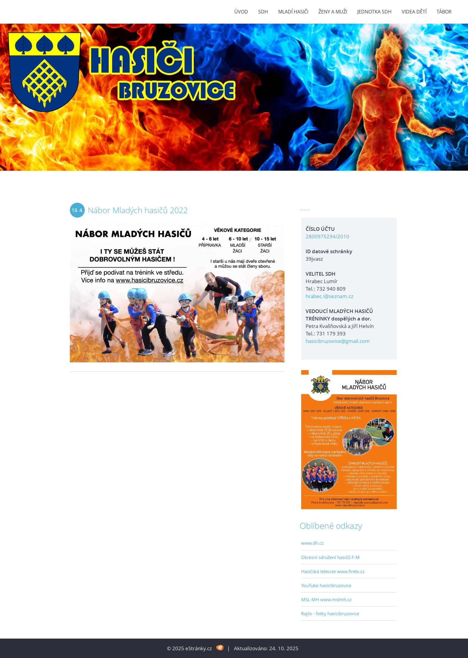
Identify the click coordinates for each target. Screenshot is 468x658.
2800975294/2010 (327, 236)
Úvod (241, 11)
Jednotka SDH (374, 11)
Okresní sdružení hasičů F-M (330, 557)
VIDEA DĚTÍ (414, 11)
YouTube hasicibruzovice (326, 585)
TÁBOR (444, 11)
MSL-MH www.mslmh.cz (326, 599)
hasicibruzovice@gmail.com (338, 341)
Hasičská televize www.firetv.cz (332, 571)
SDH (263, 11)
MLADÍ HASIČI (293, 11)
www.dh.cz (312, 543)
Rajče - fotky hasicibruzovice (330, 613)
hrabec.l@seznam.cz (329, 296)
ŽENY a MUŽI (332, 11)
